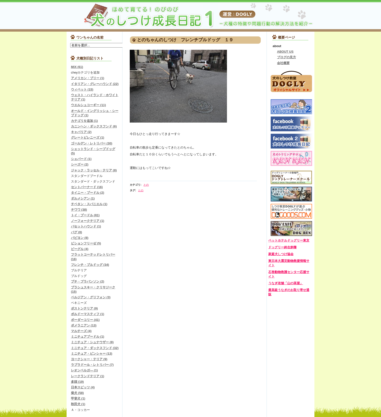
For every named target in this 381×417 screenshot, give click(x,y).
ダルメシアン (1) (83, 198)
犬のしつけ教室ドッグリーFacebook (291, 124)
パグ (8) (76, 232)
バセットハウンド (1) (86, 226)
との (146, 184)
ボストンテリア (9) (84, 308)
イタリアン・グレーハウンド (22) (95, 84)
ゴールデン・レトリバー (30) (91, 143)
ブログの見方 (286, 57)
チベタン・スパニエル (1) (89, 204)
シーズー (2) (79, 164)
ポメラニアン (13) (83, 325)
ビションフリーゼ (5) (86, 243)
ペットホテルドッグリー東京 (288, 240)
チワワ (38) (79, 209)
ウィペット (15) (82, 89)
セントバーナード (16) (87, 187)
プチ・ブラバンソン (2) (87, 281)
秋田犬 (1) (78, 404)
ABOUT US (285, 51)
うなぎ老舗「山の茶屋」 (285, 283)
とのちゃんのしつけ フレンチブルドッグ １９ (185, 39)
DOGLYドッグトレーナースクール (291, 177)
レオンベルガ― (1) (84, 370)
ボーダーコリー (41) (85, 320)
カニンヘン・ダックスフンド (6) (94, 126)
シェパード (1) (81, 159)
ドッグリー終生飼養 (282, 247)
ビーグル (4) (79, 249)
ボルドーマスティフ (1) (87, 314)
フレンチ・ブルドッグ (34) (90, 265)
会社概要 (283, 63)
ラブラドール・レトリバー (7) (92, 365)
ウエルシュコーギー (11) (88, 105)
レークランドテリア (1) (87, 376)
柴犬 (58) (77, 393)
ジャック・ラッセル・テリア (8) (94, 170)
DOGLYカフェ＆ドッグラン (291, 228)
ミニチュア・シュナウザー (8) (92, 342)
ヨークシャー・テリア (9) (89, 359)
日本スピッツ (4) (83, 387)
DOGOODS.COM (291, 211)
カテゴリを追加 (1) (84, 121)
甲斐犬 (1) (78, 398)
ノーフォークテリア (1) (87, 221)
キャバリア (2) (81, 132)
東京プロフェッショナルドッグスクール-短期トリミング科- (291, 194)
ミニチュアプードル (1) (87, 336)
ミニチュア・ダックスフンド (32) (95, 348)
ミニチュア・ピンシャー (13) (91, 353)
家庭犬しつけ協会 (281, 254)
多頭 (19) (77, 382)
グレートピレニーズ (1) (87, 137)
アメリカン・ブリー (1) (87, 78)
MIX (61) (77, 67)
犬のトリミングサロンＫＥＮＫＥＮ (291, 158)
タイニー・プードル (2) (87, 192)
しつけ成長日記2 (291, 106)
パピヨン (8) (79, 238)
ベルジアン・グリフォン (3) (91, 297)
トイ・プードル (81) (85, 215)
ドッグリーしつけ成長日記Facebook (291, 141)
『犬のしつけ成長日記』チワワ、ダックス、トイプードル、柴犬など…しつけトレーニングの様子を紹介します (127, 15)
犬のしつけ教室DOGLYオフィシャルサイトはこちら (291, 81)
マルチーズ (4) (81, 331)
